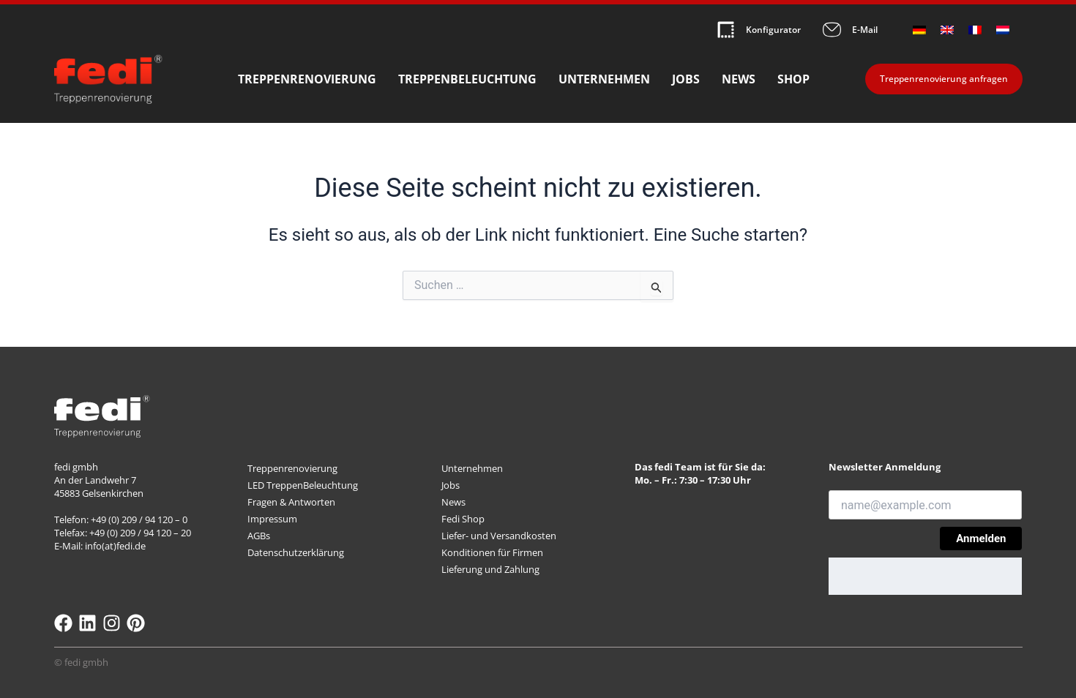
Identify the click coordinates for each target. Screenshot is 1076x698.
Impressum (272, 518)
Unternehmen (604, 80)
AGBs (258, 535)
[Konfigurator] (726, 29)
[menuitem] (919, 30)
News (738, 80)
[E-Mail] (832, 29)
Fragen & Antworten (291, 502)
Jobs (686, 80)
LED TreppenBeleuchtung (302, 485)
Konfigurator (773, 29)
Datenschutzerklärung (295, 552)
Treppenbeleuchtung (467, 80)
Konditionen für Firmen (492, 552)
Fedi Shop (463, 518)
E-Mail (865, 29)
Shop (793, 80)
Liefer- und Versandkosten (498, 535)
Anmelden (981, 538)
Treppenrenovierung (307, 80)
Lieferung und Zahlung (490, 569)
